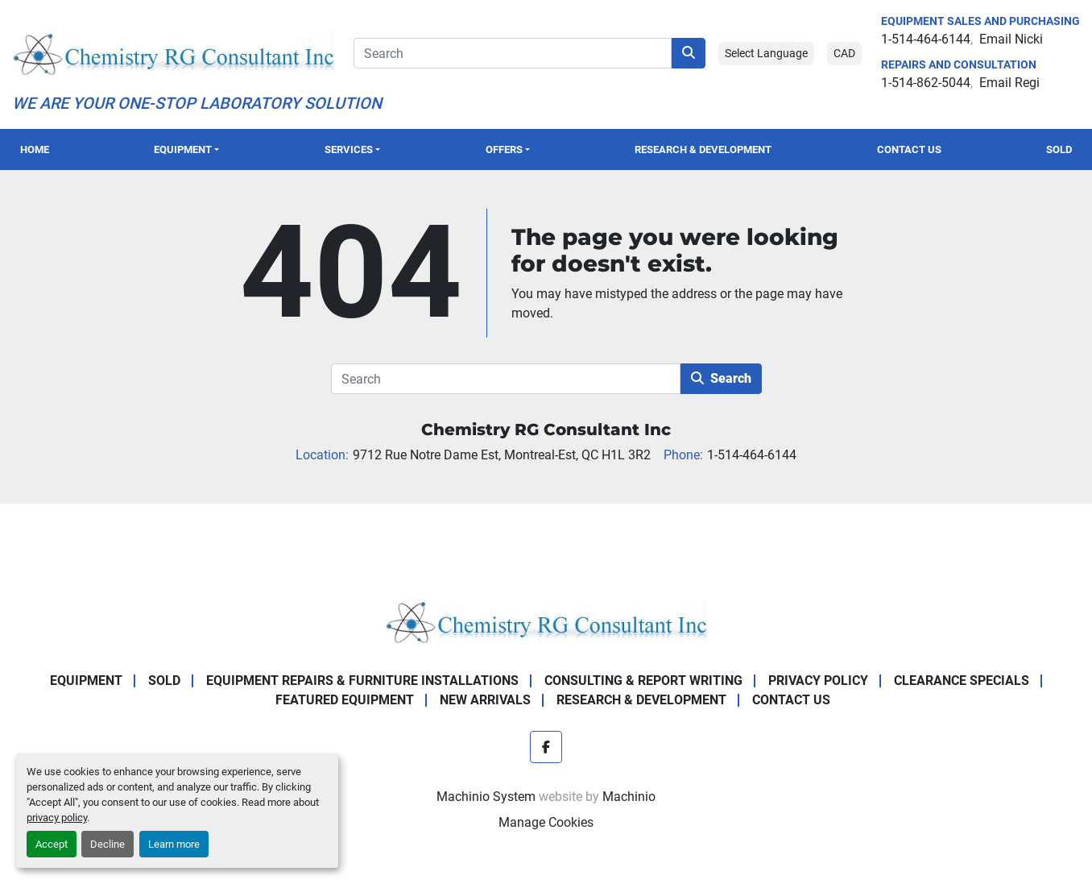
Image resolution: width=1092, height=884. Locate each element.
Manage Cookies (546, 822)
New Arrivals (485, 700)
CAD (844, 53)
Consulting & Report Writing (643, 680)
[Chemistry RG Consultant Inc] (546, 620)
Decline (107, 844)
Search (721, 378)
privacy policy (57, 817)
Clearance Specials (961, 680)
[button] (187, 149)
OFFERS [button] (504, 149)
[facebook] (546, 747)
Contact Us (909, 149)
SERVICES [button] (349, 149)
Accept (51, 844)
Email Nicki (1011, 39)
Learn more (174, 844)
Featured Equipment (344, 700)
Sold (1059, 149)
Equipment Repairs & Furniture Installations (362, 680)
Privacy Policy (818, 680)
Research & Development (703, 149)
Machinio (629, 796)
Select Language (766, 53)
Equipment (183, 149)
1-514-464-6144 (925, 39)
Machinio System (486, 796)
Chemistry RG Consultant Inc (546, 429)
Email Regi (1009, 82)
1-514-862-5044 (925, 82)
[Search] (513, 53)
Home (34, 149)
